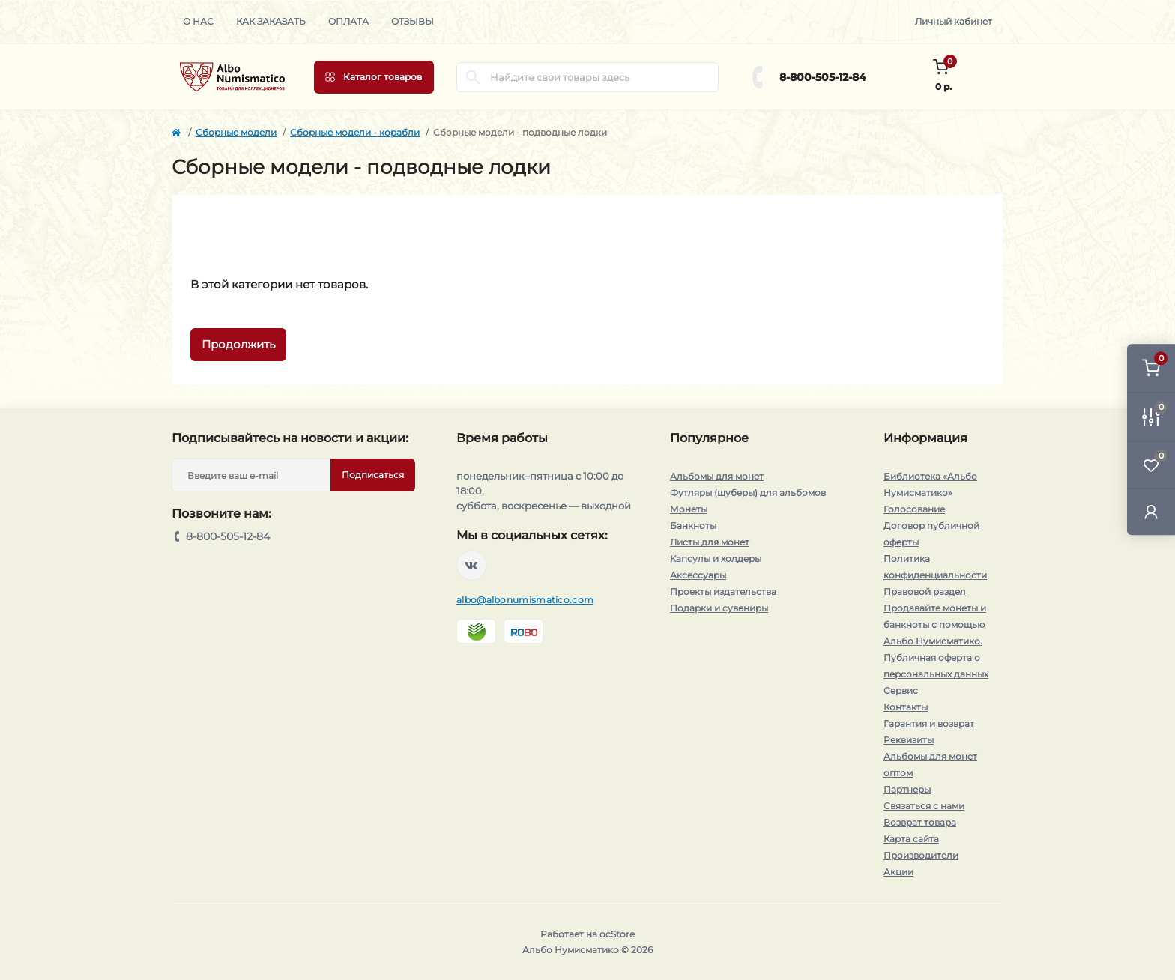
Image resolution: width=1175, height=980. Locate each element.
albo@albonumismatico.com (524, 599)
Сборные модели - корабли (355, 132)
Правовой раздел (924, 591)
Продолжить (238, 344)
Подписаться (373, 474)
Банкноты (693, 525)
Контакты (905, 707)
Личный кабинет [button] (953, 21)
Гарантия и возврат (928, 723)
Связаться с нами (923, 805)
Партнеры (907, 789)
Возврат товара (919, 822)
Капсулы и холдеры (715, 558)
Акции (898, 871)
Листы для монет (709, 542)
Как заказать (271, 21)
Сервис (900, 690)
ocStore (617, 934)
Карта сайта (911, 838)
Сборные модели (236, 132)
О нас (198, 21)
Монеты (688, 509)
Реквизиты (908, 739)
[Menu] (374, 77)
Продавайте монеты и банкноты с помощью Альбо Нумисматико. (934, 624)
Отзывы (412, 21)
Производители (920, 855)
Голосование (914, 509)
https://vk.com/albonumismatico (471, 566)
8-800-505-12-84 (822, 77)
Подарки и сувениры (719, 608)
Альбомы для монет (717, 476)
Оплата (348, 21)
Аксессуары (698, 575)
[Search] (472, 77)
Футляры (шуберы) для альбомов (748, 492)
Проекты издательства (723, 591)
